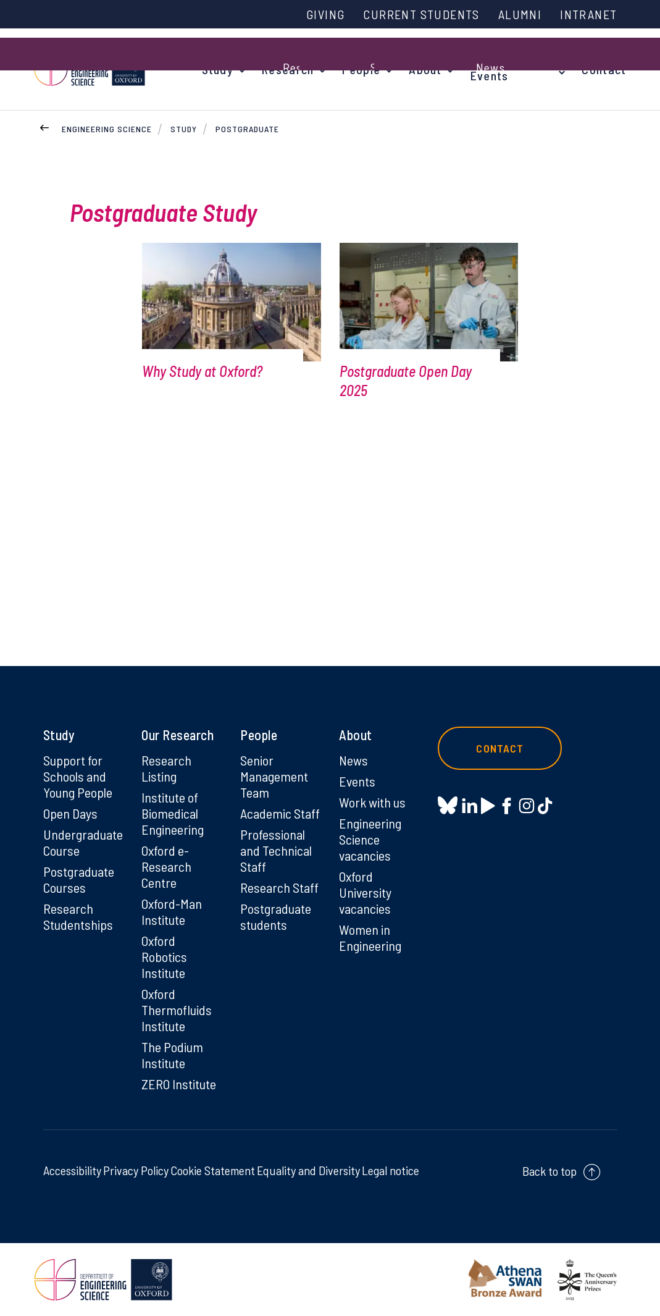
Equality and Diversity (308, 1170)
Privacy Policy (136, 1170)
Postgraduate (247, 129)
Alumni (519, 14)
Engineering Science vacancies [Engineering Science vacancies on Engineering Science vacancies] (370, 839)
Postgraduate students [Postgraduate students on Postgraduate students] (275, 916)
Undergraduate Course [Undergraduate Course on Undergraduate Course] (83, 842)
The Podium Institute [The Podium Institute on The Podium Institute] (172, 1055)
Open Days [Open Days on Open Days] (70, 813)
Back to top (549, 1170)
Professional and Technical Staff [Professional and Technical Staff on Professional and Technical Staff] (276, 850)
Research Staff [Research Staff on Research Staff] (279, 887)
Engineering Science (107, 129)
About (425, 69)
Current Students (421, 14)
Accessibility (72, 1170)
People (361, 69)
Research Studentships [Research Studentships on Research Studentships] (78, 916)
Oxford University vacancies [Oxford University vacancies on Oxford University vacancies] (365, 892)
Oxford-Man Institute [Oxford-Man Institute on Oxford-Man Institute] (171, 911)
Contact (604, 69)
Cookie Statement (212, 1170)
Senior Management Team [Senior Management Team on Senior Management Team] (274, 776)
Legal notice (390, 1170)
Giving (325, 14)
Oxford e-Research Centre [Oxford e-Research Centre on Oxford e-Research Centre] (166, 866)
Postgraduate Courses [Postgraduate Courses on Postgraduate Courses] (78, 879)
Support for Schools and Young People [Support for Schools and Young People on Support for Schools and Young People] (77, 776)
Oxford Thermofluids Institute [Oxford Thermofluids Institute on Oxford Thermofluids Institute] (176, 1009)
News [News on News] (353, 760)
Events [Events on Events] (357, 781)
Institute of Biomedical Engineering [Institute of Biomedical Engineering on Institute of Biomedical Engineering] (172, 813)
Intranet (588, 14)
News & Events (491, 69)
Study (218, 69)
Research (288, 69)
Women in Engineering (370, 937)
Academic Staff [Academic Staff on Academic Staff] (280, 813)
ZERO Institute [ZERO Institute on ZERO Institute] (178, 1084)
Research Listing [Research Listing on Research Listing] (166, 768)
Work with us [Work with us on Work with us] (372, 802)
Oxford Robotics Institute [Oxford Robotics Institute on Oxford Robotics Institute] (164, 956)
